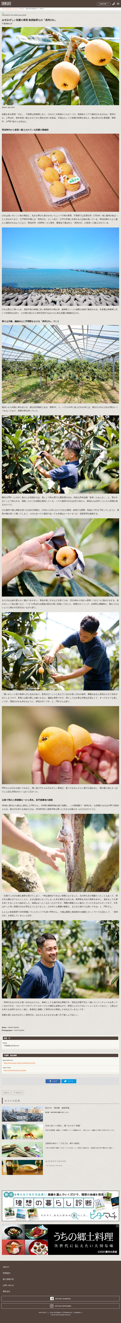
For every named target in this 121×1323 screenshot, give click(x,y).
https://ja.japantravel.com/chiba (15, 1070)
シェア (53, 1081)
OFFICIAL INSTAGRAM (60, 1306)
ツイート (68, 1081)
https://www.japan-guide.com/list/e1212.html (19, 1063)
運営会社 (6, 1291)
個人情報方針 (8, 1279)
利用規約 (6, 1273)
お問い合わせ (8, 1285)
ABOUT (6, 1267)
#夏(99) (6, 1093)
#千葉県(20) (17, 1093)
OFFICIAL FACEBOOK (60, 1298)
